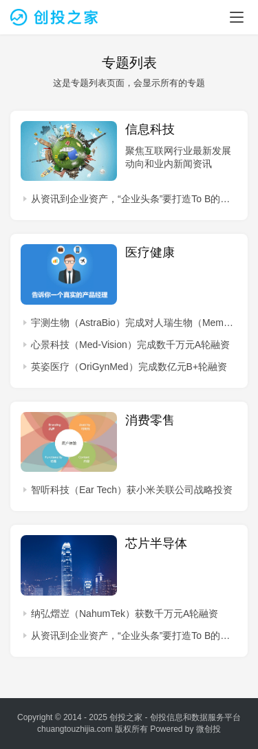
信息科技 (150, 129)
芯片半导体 (156, 543)
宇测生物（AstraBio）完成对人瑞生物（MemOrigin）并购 (134, 322)
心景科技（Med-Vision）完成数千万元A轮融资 (130, 344)
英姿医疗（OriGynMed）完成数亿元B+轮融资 (129, 366)
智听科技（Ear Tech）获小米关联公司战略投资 (132, 489)
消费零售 (150, 420)
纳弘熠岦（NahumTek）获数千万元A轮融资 (124, 613)
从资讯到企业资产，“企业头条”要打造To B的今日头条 (134, 198)
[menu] (236, 17)
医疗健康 (150, 252)
